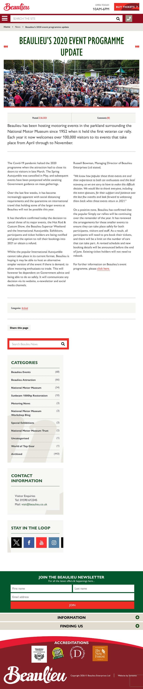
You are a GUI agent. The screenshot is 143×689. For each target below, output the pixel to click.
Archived (25, 308)
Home (7, 26)
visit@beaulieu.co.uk (34, 504)
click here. (103, 268)
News (17, 26)
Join (72, 605)
